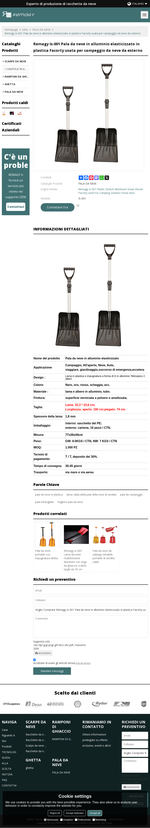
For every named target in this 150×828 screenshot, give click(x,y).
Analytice (66, 819)
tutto (25, 29)
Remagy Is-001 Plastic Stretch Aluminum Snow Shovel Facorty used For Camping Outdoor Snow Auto (110, 191)
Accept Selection (75, 813)
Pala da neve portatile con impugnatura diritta (46, 554)
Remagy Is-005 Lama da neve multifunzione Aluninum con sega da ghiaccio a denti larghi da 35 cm (75, 560)
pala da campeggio (131, 494)
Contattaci (15, 207)
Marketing (99, 819)
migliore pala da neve (70, 502)
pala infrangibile (44, 502)
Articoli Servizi (83, 663)
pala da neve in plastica (49, 494)
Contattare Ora (57, 207)
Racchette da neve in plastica (36, 734)
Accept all (95, 813)
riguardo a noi (8, 738)
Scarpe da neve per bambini (36, 745)
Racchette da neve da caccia (36, 751)
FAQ (4, 780)
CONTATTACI (9, 785)
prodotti (7, 746)
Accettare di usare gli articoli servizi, (61, 662)
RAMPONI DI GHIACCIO (62, 739)
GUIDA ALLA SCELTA (6, 763)
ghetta (29, 768)
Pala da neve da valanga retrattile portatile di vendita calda (104, 556)
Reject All (55, 813)
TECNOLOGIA (9, 752)
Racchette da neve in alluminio (36, 740)
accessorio (43, 653)
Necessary (51, 819)
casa (5, 730)
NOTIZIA (7, 774)
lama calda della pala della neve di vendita (91, 494)
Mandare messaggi (52, 671)
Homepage (11, 29)
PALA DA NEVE (41, 29)
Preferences (83, 819)
